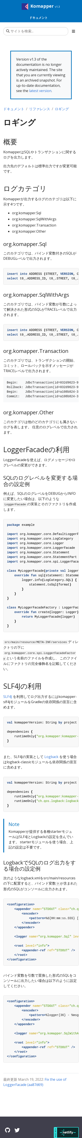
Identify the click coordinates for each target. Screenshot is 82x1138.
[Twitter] (17, 1130)
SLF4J (7, 696)
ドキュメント (13, 108)
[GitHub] (7, 1130)
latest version (40, 90)
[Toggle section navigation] (73, 31)
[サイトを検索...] (35, 31)
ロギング (62, 108)
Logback (51, 756)
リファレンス (39, 108)
